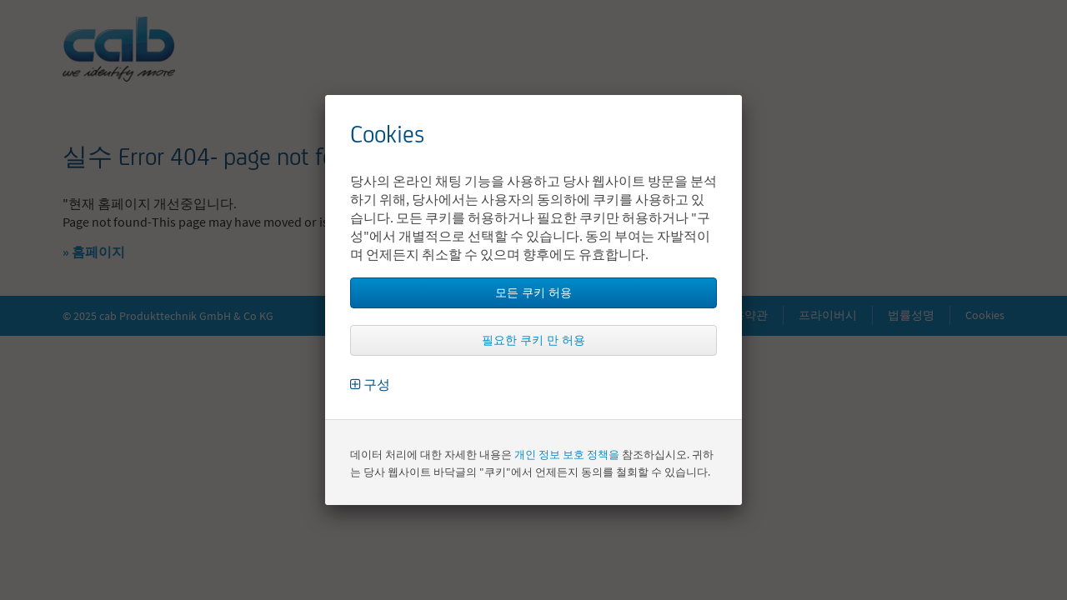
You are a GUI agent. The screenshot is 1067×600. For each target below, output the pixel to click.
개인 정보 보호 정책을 (566, 455)
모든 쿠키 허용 (533, 292)
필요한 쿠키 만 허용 (533, 340)
